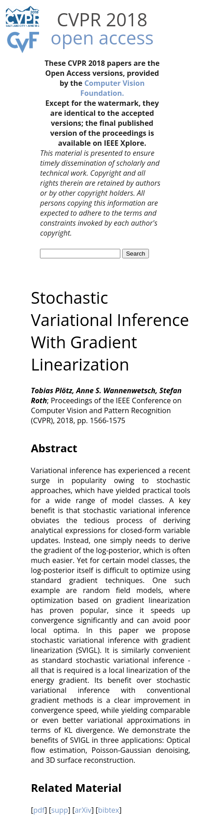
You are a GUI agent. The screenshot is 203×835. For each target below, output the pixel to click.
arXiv (82, 810)
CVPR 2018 (102, 19)
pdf (39, 810)
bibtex (108, 810)
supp (59, 810)
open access (101, 37)
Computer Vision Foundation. (112, 88)
